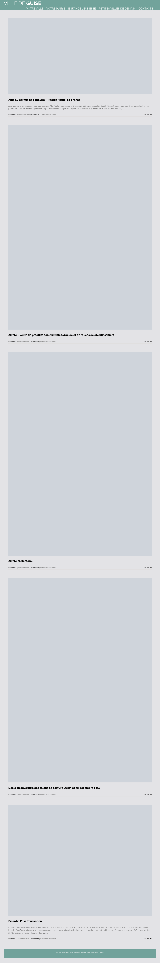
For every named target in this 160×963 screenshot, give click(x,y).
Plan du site (60, 952)
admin (13, 115)
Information (35, 115)
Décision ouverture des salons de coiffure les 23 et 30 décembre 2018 (54, 787)
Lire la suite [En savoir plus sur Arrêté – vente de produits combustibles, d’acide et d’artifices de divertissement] (148, 342)
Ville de (22, 3)
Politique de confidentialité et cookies (91, 952)
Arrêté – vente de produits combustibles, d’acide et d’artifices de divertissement (61, 335)
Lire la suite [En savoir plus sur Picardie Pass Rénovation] (148, 939)
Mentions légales (71, 952)
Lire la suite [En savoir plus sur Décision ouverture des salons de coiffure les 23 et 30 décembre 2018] (148, 794)
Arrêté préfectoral (20, 561)
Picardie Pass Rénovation (25, 921)
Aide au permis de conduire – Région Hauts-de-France (44, 99)
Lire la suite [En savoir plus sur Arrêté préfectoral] (148, 568)
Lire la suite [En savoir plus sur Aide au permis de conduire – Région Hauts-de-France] (148, 115)
